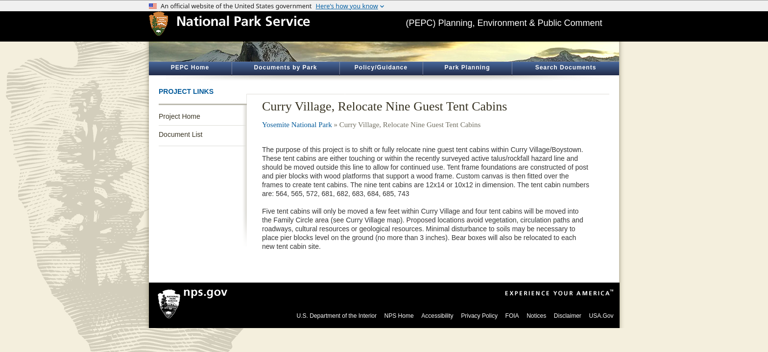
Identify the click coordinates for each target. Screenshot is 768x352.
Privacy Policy (479, 315)
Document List (180, 134)
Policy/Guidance (381, 67)
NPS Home (399, 315)
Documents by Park (285, 67)
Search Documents (566, 67)
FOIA (512, 315)
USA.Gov (601, 315)
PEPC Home (190, 67)
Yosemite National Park (297, 125)
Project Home (179, 116)
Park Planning (467, 67)
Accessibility (437, 315)
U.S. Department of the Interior (337, 315)
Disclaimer (567, 315)
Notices (536, 315)
